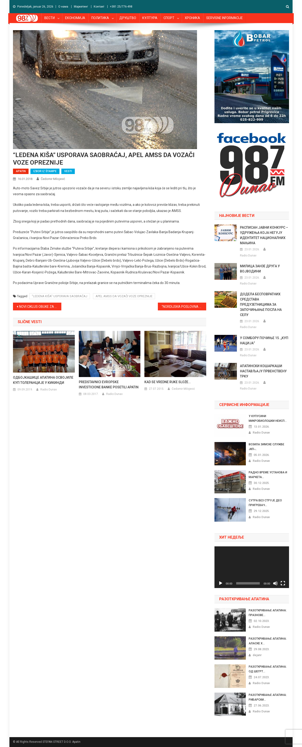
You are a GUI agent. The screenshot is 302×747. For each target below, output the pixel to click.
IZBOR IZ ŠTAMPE (45, 171)
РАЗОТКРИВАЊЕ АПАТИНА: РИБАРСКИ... (268, 697)
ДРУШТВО (127, 18)
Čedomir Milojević (53, 179)
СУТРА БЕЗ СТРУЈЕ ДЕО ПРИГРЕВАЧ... (265, 503)
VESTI (68, 171)
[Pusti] (220, 583)
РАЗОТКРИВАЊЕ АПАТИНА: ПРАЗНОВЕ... (268, 613)
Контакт (99, 6)
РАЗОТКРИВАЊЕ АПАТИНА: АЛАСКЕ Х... (268, 641)
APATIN (21, 171)
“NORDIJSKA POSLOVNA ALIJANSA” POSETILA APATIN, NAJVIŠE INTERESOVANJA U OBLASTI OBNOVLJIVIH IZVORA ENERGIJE (184, 307)
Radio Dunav (48, 389)
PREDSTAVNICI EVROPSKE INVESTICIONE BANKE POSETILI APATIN (108, 384)
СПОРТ (169, 18)
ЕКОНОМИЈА (75, 18)
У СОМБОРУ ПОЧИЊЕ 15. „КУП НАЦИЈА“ (264, 340)
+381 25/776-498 (121, 6)
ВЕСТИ (49, 18)
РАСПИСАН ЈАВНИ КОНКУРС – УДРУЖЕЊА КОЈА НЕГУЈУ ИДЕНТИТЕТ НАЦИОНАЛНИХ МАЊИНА (264, 235)
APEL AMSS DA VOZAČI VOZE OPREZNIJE (124, 296)
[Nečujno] (275, 583)
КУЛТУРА (149, 18)
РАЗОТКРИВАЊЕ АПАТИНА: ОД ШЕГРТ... (268, 669)
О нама (63, 6)
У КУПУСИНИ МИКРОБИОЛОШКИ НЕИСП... (268, 418)
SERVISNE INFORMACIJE (224, 18)
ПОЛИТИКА (100, 18)
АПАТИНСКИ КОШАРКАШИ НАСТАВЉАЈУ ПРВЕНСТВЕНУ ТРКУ (263, 371)
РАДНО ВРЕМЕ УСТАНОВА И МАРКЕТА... (268, 475)
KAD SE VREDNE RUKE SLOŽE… (167, 382)
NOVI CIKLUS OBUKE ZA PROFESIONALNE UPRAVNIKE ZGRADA (40, 307)
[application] (251, 567)
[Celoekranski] (283, 583)
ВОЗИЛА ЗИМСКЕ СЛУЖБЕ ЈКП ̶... (266, 447)
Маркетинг (81, 6)
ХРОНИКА (192, 18)
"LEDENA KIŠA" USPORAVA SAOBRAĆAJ (59, 296)
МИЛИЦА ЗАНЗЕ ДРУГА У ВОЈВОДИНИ (260, 268)
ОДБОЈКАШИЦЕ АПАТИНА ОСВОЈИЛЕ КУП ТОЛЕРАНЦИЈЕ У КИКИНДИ (43, 380)
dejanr (257, 655)
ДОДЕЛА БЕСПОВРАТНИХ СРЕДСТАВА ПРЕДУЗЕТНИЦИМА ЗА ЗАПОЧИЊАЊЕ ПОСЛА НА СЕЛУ (261, 304)
